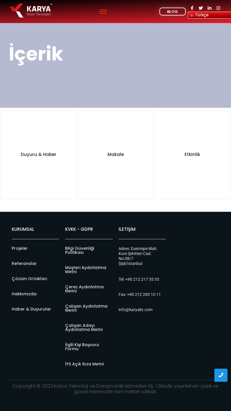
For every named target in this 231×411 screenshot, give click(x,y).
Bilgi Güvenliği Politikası (79, 250)
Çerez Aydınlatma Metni (84, 289)
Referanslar (24, 263)
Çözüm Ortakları (29, 279)
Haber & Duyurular (31, 309)
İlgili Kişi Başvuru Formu (82, 347)
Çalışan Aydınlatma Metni (86, 308)
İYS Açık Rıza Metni (84, 364)
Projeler (20, 248)
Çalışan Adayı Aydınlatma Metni (84, 327)
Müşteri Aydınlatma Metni (85, 270)
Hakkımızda (24, 294)
